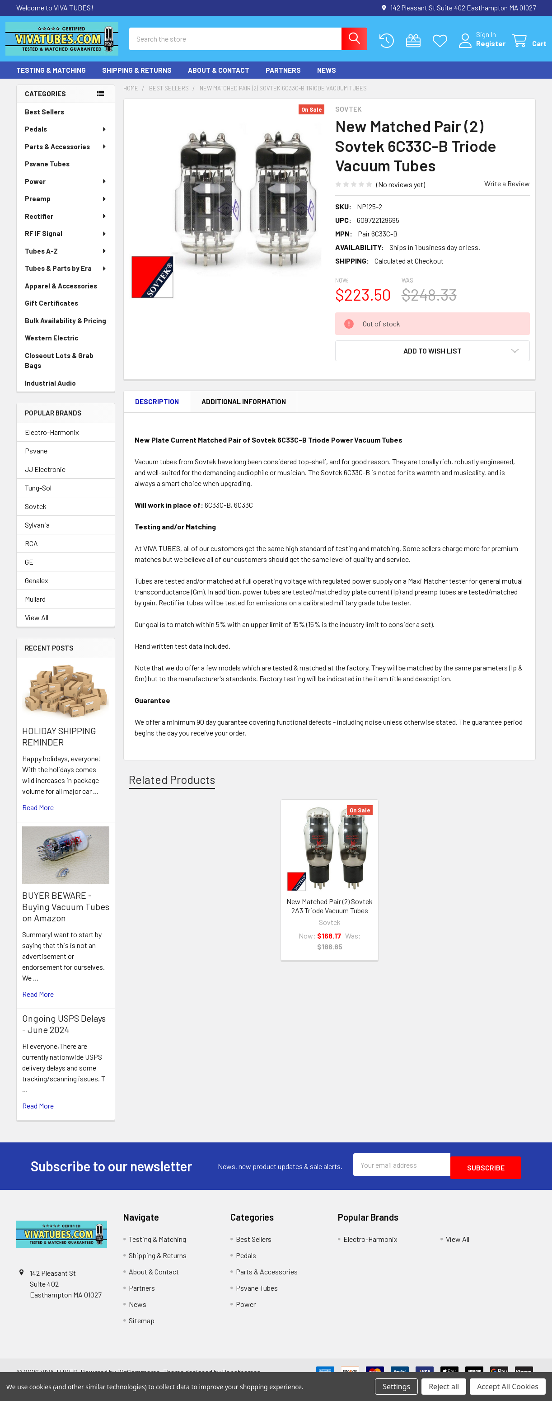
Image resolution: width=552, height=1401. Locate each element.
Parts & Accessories (66, 155)
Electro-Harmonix (52, 440)
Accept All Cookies (507, 1387)
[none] (226, 210)
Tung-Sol (38, 495)
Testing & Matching (51, 78)
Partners (283, 78)
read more (38, 815)
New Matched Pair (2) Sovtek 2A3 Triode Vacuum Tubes (329, 914)
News (326, 78)
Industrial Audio (50, 391)
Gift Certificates (51, 311)
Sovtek (36, 514)
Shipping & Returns (137, 78)
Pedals (66, 137)
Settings (396, 1387)
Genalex (36, 588)
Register (480, 48)
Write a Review (507, 191)
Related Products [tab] (172, 787)
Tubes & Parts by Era (66, 276)
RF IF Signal (66, 241)
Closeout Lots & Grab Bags (59, 368)
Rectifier (66, 224)
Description (157, 410)
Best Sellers (44, 120)
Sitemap (141, 1325)
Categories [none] (45, 102)
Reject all (444, 1387)
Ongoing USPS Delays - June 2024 (64, 1032)
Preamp (66, 207)
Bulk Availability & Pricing (65, 329)
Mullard (35, 607)
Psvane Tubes (47, 172)
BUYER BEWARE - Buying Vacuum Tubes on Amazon (65, 914)
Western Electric (51, 346)
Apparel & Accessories (61, 294)
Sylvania (37, 532)
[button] (432, 359)
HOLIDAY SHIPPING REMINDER (59, 744)
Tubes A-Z (66, 259)
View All (36, 625)
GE (29, 570)
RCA (31, 551)
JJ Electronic (45, 477)
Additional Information (243, 410)
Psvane (36, 458)
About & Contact (218, 78)
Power (66, 189)
